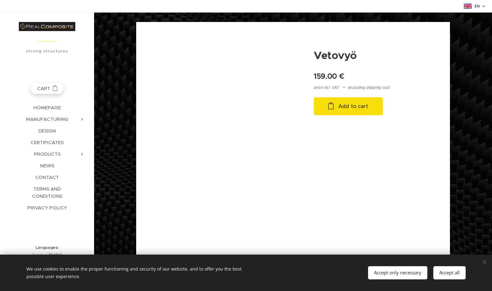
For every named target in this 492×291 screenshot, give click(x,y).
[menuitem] (47, 107)
